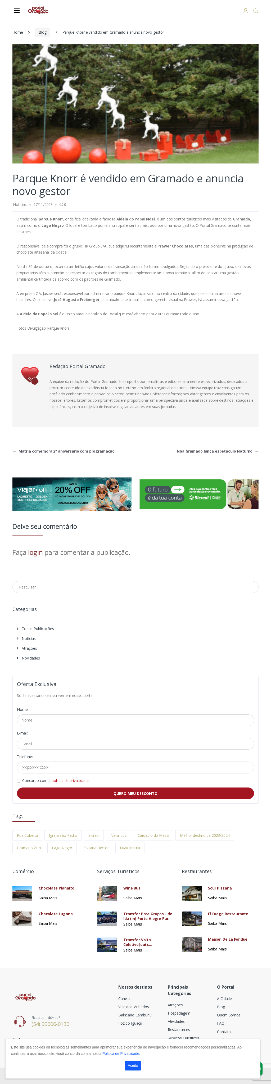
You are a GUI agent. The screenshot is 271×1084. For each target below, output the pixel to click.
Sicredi (93, 835)
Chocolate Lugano (56, 914)
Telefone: (25, 756)
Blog (42, 32)
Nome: (22, 709)
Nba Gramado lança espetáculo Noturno (217, 451)
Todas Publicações (35, 628)
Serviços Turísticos (183, 1038)
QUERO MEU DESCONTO (135, 793)
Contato (224, 1031)
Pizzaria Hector (96, 847)
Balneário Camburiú (134, 1014)
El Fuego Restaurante (228, 914)
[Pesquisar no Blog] (135, 587)
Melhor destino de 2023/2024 (204, 835)
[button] (256, 10)
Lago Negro (62, 847)
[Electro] (38, 10)
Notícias (26, 638)
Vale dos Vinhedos (133, 1006)
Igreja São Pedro (63, 835)
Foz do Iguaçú (130, 1023)
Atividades (176, 1021)
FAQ (220, 1023)
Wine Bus (132, 888)
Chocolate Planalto (56, 888)
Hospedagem (179, 1013)
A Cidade (224, 998)
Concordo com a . (56, 780)
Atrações (27, 648)
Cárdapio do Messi (153, 835)
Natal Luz (118, 835)
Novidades (28, 658)
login (35, 552)
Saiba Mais (48, 897)
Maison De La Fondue (227, 939)
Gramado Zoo (29, 847)
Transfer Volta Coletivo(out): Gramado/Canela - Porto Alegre (146, 942)
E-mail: (22, 733)
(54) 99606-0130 (50, 1024)
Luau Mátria (130, 847)
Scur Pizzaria (220, 888)
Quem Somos (229, 1014)
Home (17, 32)
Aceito (133, 1065)
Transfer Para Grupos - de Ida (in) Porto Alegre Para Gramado (147, 916)
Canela (124, 998)
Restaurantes (179, 1029)
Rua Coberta (27, 835)
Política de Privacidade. (121, 1053)
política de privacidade (71, 780)
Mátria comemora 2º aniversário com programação (64, 451)
